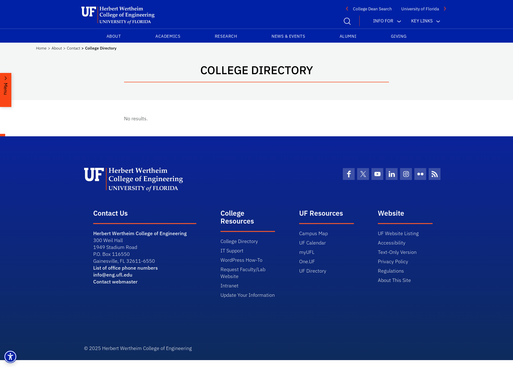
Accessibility (391, 242)
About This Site (394, 280)
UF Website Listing (398, 233)
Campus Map (313, 233)
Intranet (229, 285)
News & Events (288, 36)
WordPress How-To (241, 260)
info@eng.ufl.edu (112, 274)
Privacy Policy (393, 261)
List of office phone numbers (125, 267)
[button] (10, 356)
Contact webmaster (115, 281)
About (114, 36)
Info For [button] (383, 21)
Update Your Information (247, 295)
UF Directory (312, 270)
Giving (398, 36)
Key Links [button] (422, 21)
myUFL (306, 252)
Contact (73, 48)
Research (226, 36)
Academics (167, 36)
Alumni (348, 36)
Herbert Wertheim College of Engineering (140, 233)
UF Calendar (312, 242)
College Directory (239, 241)
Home (41, 48)
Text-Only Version (397, 252)
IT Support (231, 250)
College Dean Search (372, 9)
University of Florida (420, 9)
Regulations (391, 270)
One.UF (307, 261)
